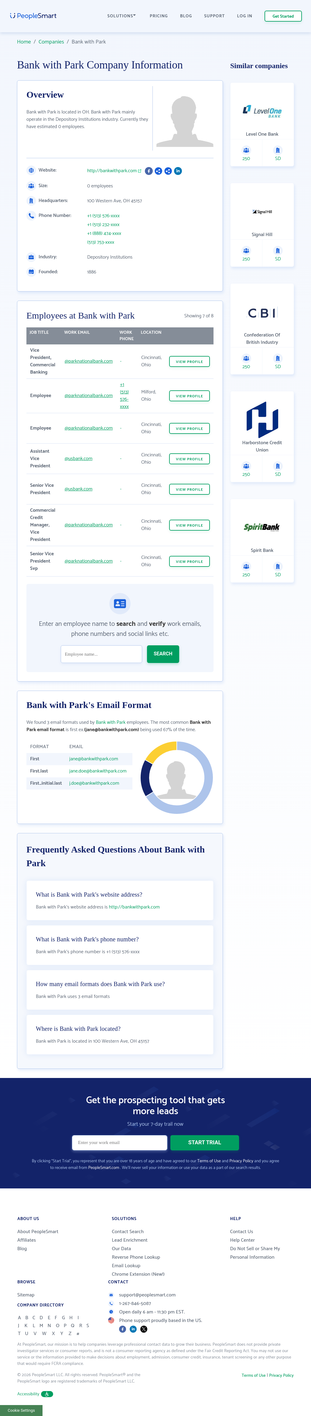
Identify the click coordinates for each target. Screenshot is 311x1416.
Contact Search (128, 1232)
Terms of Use (209, 1161)
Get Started (283, 16)
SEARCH (163, 654)
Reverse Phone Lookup (136, 1257)
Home (24, 42)
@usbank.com (78, 459)
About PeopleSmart (37, 1232)
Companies (51, 42)
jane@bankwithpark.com (93, 759)
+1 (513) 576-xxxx (103, 216)
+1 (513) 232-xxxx (103, 224)
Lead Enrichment (130, 1240)
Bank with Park (110, 722)
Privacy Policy (241, 1161)
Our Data (121, 1249)
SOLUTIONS (122, 16)
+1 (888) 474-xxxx (104, 233)
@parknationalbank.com (89, 361)
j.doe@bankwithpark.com (94, 783)
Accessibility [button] (35, 1394)
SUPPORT (214, 16)
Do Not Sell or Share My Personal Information (255, 1253)
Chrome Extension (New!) (138, 1274)
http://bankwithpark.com (112, 171)
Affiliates (26, 1240)
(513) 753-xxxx (100, 242)
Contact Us (241, 1232)
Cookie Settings (21, 1410)
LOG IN (245, 16)
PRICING (159, 16)
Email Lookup (126, 1266)
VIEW (189, 362)
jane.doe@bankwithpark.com (97, 771)
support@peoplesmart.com (142, 1295)
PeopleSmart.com (103, 1167)
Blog (22, 1249)
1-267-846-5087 (129, 1303)
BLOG (186, 16)
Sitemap (26, 1295)
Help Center (242, 1240)
